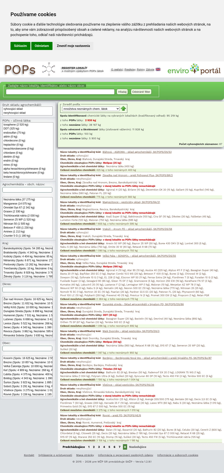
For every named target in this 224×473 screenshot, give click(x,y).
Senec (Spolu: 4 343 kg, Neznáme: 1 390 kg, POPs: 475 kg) (27, 327)
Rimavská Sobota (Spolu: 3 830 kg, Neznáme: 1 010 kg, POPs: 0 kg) (27, 335)
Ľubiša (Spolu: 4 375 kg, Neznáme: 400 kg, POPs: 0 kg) (27, 374)
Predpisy (130, 69)
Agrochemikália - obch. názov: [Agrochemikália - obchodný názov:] (23, 184)
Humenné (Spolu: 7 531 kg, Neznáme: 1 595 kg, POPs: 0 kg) (27, 315)
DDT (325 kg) (28, 129)
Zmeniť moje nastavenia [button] (73, 46)
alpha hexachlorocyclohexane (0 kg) (28, 169)
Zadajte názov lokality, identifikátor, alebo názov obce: (46, 85)
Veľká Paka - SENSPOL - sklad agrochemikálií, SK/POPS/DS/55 (139, 256)
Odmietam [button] (42, 46)
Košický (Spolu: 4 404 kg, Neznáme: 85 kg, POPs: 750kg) (27, 256)
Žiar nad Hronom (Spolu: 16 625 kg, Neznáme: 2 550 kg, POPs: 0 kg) (27, 299)
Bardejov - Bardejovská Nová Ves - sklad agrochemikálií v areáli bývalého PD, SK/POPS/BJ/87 (157, 358)
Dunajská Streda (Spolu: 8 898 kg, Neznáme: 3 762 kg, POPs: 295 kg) (27, 311)
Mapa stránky (85, 455)
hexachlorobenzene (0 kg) (28, 149)
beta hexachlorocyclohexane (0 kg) (28, 173)
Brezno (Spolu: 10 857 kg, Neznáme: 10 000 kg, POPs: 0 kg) (27, 362)
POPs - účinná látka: (16, 120)
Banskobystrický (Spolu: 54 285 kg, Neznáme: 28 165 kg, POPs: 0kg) (27, 248)
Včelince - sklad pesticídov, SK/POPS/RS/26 (128, 385)
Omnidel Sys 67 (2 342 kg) (27, 208)
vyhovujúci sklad (27, 109)
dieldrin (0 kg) (28, 157)
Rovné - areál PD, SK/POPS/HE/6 (122, 415)
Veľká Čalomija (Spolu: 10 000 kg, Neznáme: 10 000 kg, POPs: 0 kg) (27, 366)
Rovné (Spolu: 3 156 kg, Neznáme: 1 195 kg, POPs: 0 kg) (27, 394)
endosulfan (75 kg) (28, 133)
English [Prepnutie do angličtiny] (158, 69)
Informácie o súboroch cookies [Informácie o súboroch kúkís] (177, 455)
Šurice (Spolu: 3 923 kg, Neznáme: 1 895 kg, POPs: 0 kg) (27, 382)
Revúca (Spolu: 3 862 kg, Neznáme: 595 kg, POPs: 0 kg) (27, 331)
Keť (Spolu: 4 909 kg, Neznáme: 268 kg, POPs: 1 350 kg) (27, 370)
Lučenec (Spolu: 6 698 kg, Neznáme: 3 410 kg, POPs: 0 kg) (27, 319)
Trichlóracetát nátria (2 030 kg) (27, 216)
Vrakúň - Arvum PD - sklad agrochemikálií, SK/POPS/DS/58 (137, 229)
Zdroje (150, 69)
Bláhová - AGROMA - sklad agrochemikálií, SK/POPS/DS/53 (137, 152)
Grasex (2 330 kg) (27, 211)
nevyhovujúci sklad (27, 113)
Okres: (6, 284)
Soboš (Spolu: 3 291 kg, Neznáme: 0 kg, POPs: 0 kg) (27, 386)
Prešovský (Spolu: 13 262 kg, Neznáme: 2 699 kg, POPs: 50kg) (27, 265)
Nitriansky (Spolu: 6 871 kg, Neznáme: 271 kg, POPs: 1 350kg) (27, 260)
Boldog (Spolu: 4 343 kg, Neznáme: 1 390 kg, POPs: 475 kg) (27, 378)
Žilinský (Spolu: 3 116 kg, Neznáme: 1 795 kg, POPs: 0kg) (27, 277)
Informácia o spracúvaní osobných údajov (125, 455)
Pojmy (141, 69)
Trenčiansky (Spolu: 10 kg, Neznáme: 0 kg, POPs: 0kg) (27, 268)
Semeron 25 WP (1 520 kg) (27, 220)
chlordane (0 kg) (28, 153)
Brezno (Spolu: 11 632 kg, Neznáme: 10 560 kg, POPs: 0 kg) (27, 303)
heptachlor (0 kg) (28, 145)
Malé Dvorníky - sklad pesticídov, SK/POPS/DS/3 (131, 331)
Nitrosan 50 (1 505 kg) (27, 224)
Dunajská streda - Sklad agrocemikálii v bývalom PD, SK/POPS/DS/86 (143, 304)
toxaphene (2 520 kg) (28, 125)
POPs (20, 69)
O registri (117, 69)
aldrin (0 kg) (28, 137)
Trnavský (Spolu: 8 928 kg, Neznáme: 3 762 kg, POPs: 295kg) (27, 273)
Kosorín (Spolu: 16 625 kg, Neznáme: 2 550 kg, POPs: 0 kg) (27, 358)
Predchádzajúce (74, 447)
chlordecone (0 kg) (28, 141)
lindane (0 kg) (28, 177)
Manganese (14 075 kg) (27, 204)
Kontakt (29, 455)
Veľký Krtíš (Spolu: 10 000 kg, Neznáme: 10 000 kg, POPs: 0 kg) (27, 307)
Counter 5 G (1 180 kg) (27, 236)
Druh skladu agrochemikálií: (22, 105)
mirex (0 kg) (28, 165)
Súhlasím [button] (20, 46)
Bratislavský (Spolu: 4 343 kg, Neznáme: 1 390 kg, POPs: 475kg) (27, 253)
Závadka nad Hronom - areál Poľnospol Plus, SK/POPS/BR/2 (138, 175)
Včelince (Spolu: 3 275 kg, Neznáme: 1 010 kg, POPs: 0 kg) (27, 390)
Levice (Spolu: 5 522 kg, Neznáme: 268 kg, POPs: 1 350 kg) (27, 323)
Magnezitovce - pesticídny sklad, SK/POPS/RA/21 (131, 202)
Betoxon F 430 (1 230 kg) (27, 228)
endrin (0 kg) (28, 161)
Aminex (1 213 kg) (27, 232)
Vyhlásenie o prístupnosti (55, 455)
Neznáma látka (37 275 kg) (27, 199)
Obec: (6, 343)
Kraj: (5, 243)
